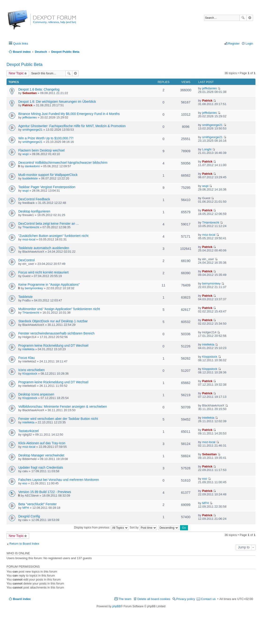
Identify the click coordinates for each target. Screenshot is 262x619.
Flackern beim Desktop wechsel (41, 150)
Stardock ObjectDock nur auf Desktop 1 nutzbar (53, 321)
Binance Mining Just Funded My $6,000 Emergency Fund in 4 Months (69, 114)
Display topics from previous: (101, 527)
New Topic (16, 73)
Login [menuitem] (249, 43)
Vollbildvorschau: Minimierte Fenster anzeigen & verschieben (62, 406)
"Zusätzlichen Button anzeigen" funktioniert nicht (53, 236)
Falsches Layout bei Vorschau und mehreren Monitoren (58, 480)
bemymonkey (34, 288)
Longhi (207, 149)
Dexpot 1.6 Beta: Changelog (39, 89)
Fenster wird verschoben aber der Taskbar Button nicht (58, 419)
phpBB (116, 606)
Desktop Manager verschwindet (41, 455)
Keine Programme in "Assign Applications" (49, 284)
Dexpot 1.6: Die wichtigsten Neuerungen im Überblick (57, 101)
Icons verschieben (31, 370)
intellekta (28, 349)
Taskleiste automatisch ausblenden (43, 248)
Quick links (20, 43)
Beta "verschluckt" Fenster (37, 504)
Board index (22, 599)
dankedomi (32, 166)
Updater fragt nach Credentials (40, 467)
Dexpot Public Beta (24, 64)
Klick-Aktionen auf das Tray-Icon (41, 443)
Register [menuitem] (234, 43)
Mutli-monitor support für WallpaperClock (48, 175)
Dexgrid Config (29, 516)
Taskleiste (25, 297)
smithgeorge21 (32, 129)
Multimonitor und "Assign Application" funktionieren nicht (59, 309)
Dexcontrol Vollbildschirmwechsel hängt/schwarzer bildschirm (62, 162)
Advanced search (250, 18)
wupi (25, 154)
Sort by (143, 527)
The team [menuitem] (124, 599)
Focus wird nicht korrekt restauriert (43, 272)
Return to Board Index (24, 543)
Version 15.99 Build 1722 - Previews (44, 492)
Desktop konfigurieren (34, 211)
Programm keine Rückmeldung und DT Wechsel (53, 345)
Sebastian (29, 93)
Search (243, 18)
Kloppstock (209, 356)
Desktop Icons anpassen (36, 394)
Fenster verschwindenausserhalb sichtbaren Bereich (56, 333)
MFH (25, 507)
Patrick (27, 105)
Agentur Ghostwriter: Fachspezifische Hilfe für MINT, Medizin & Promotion (72, 126)
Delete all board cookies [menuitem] (153, 599)
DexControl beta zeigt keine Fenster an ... (48, 223)
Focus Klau (26, 358)
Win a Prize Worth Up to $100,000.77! (46, 138)
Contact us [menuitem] (208, 599)
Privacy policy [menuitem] (185, 599)
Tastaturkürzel (28, 431)
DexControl (26, 260)
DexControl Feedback (34, 199)
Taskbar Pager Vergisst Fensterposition (46, 187)
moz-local (28, 239)
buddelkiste (30, 178)
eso (24, 483)
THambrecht (30, 227)
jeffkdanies (209, 88)
